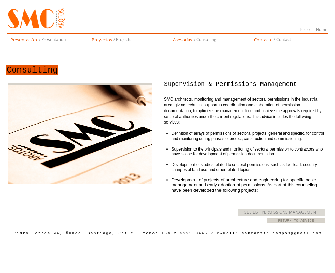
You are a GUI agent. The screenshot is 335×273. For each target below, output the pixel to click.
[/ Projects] (122, 40)
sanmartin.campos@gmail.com (282, 233)
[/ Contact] (282, 40)
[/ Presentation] (52, 40)
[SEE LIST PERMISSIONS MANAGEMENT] (281, 212)
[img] (80, 134)
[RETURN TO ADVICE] (296, 220)
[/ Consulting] (205, 40)
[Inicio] (304, 30)
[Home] (321, 30)
